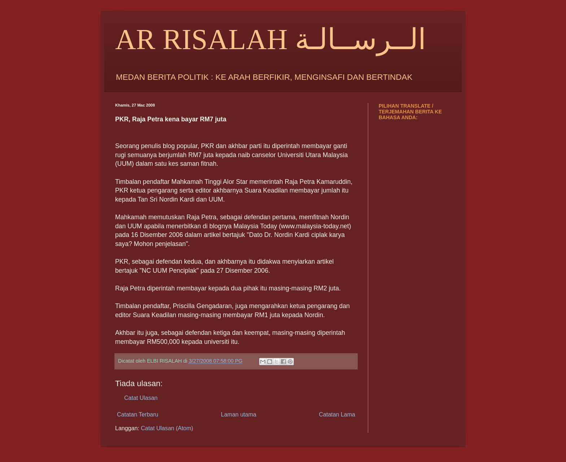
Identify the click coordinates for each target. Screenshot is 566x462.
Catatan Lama (337, 414)
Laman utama (238, 414)
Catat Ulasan (141, 398)
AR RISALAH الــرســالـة (270, 39)
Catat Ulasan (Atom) (167, 428)
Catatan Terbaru (137, 414)
